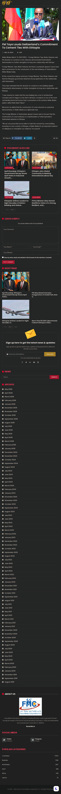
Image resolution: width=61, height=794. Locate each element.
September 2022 (11, 552)
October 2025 (10, 415)
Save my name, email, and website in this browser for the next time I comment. (28, 257)
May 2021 (8, 612)
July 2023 (8, 515)
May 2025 (8, 434)
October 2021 (10, 593)
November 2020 (11, 634)
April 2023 (9, 526)
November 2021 (11, 589)
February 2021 (10, 623)
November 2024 (11, 456)
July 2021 (8, 604)
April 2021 (8, 615)
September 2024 (11, 463)
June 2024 (9, 474)
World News (6, 764)
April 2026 (9, 393)
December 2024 (11, 452)
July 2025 (8, 426)
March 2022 (9, 574)
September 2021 (11, 597)
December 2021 (11, 586)
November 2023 (11, 500)
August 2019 (9, 682)
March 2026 (9, 397)
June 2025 (9, 430)
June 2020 (9, 652)
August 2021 (9, 600)
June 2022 (9, 563)
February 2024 (10, 489)
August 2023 (10, 512)
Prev (7, 209)
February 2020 (10, 667)
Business (5, 760)
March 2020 (9, 663)
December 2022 (11, 541)
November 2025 (11, 411)
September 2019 (11, 678)
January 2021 (10, 626)
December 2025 (11, 408)
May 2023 (8, 523)
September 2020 (11, 641)
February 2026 (10, 400)
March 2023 (9, 530)
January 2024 (10, 493)
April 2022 (9, 571)
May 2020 (8, 656)
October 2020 (10, 637)
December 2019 (11, 675)
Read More (30, 726)
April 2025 (9, 437)
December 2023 (11, 497)
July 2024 (8, 471)
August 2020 (10, 645)
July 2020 (8, 649)
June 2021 (8, 608)
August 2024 (10, 467)
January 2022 (10, 582)
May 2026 (8, 389)
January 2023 (10, 537)
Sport (4, 769)
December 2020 (11, 630)
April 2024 (9, 482)
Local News (9, 168)
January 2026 (10, 404)
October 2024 (10, 460)
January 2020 (10, 671)
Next (13, 209)
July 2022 (8, 560)
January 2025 (10, 448)
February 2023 (10, 534)
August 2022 (10, 556)
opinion (4, 777)
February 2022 (10, 578)
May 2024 (8, 478)
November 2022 (11, 545)
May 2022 (8, 567)
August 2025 (10, 423)
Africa (4, 773)
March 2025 (9, 441)
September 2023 (11, 508)
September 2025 (11, 419)
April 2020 (9, 660)
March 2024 (9, 486)
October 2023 (10, 504)
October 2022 (10, 549)
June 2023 (9, 519)
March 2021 (9, 619)
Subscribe (49, 354)
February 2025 (10, 445)
